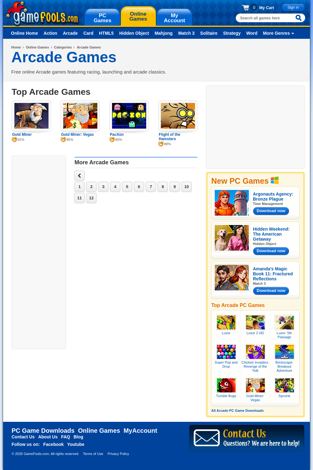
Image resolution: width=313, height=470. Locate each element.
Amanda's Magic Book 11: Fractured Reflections (273, 273)
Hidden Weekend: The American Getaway (271, 234)
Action (50, 33)
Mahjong (164, 33)
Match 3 (186, 33)
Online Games (37, 47)
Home (16, 47)
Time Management (268, 204)
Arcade (70, 33)
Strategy (232, 33)
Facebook (53, 444)
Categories (63, 47)
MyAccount (140, 430)
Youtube (76, 444)
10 (186, 186)
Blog (78, 436)
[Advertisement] (39, 251)
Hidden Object (134, 33)
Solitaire (209, 33)
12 (91, 198)
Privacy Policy (118, 454)
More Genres (276, 33)
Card (88, 33)
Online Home (24, 33)
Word (252, 33)
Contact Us (23, 436)
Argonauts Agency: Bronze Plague (273, 197)
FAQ (65, 436)
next (79, 175)
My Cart (266, 7)
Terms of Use (93, 454)
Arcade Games (89, 47)
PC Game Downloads (43, 430)
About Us (48, 436)
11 (79, 198)
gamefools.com (42, 14)
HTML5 (106, 33)
